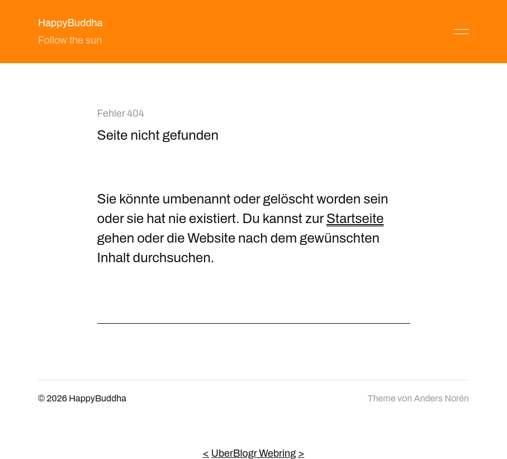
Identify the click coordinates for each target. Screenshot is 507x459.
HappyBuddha (70, 23)
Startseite (355, 218)
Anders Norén (441, 398)
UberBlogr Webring (253, 453)
